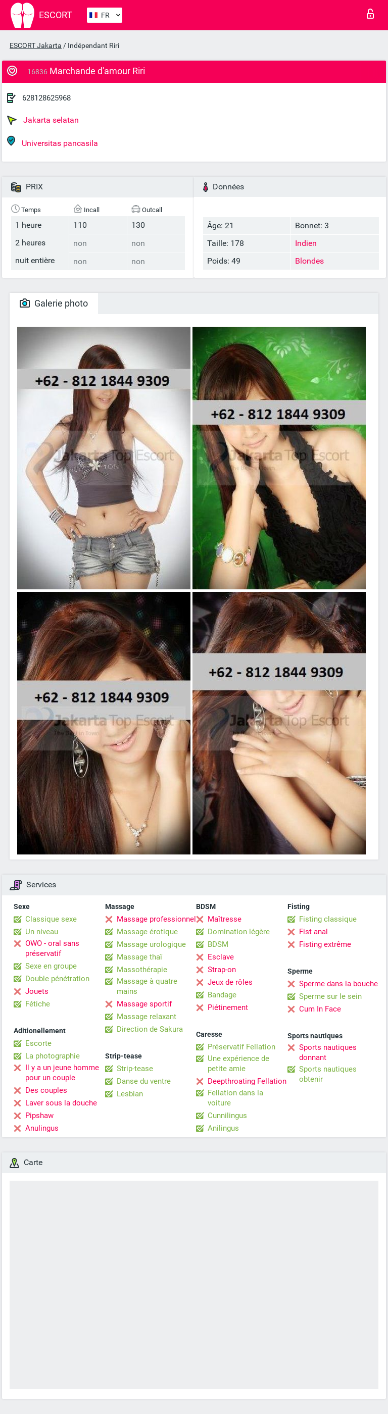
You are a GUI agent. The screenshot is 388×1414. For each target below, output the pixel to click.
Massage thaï (139, 957)
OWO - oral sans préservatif (52, 948)
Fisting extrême (325, 944)
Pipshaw (39, 1115)
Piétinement (228, 1007)
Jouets (36, 991)
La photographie (52, 1055)
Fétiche (37, 1003)
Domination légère (239, 931)
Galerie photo (54, 303)
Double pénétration (57, 978)
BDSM (218, 944)
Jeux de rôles (230, 982)
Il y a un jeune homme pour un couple (62, 1072)
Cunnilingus (227, 1115)
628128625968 (46, 98)
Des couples (46, 1090)
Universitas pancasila (52, 141)
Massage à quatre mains (147, 986)
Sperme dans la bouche (338, 983)
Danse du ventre (144, 1081)
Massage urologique (151, 944)
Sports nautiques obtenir (328, 1074)
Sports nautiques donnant (328, 1052)
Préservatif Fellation (241, 1046)
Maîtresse (224, 919)
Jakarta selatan (43, 120)
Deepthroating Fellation (247, 1081)
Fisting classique (328, 919)
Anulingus (42, 1128)
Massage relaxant (146, 1016)
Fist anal (313, 931)
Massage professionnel (156, 919)
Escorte (38, 1043)
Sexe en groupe (51, 966)
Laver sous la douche (61, 1102)
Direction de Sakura (150, 1029)
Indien (306, 243)
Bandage (222, 994)
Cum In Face (320, 1009)
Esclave (221, 957)
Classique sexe (51, 919)
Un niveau (41, 931)
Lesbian (130, 1093)
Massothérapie (142, 969)
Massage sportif (144, 1003)
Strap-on (222, 969)
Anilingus (223, 1128)
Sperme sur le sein (330, 996)
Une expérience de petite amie (238, 1063)
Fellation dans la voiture (235, 1097)
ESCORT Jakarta (36, 45)
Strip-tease (135, 1068)
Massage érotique (147, 931)
